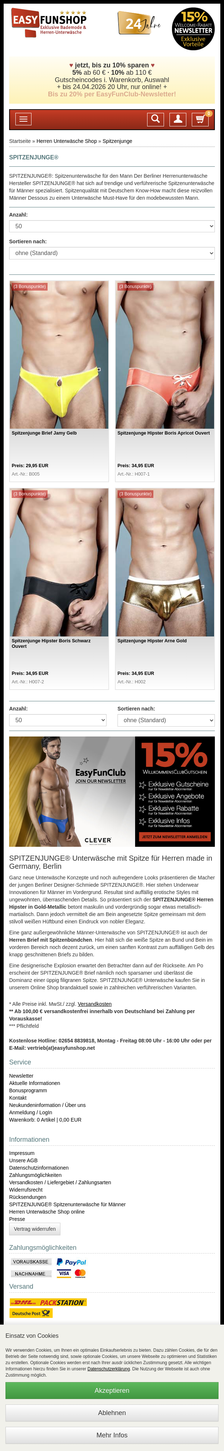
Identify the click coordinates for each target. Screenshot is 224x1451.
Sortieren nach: (28, 241)
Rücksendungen (27, 1197)
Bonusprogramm (28, 1090)
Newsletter (21, 1076)
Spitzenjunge (117, 141)
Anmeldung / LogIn (30, 1112)
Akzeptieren (111, 1390)
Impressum (21, 1153)
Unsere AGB (23, 1160)
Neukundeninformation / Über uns (47, 1105)
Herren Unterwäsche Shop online (47, 1212)
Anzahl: (18, 215)
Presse (17, 1219)
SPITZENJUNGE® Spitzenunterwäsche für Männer (67, 1204)
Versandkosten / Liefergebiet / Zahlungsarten (60, 1182)
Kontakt (17, 1098)
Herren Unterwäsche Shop (67, 141)
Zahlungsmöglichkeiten (35, 1175)
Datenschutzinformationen (39, 1168)
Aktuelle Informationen (34, 1083)
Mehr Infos (111, 1435)
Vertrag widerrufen (35, 1229)
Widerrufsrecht (25, 1190)
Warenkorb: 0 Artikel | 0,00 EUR (45, 1120)
